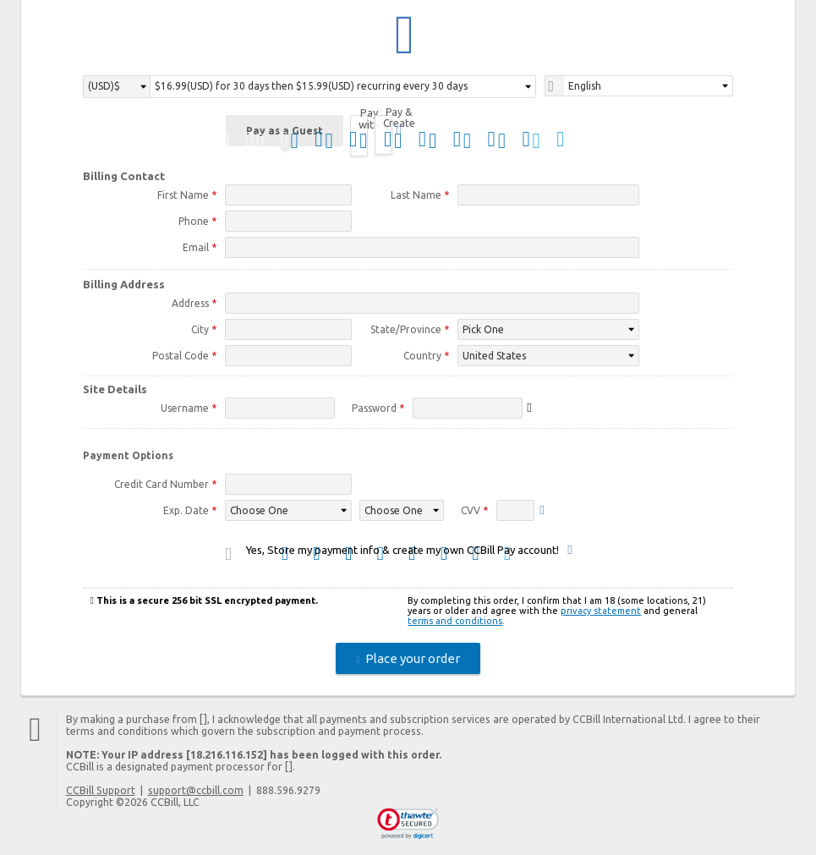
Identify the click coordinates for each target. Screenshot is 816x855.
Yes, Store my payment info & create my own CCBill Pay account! (402, 552)
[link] (408, 826)
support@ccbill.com (196, 792)
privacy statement (601, 613)
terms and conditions (455, 623)
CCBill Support (100, 792)
